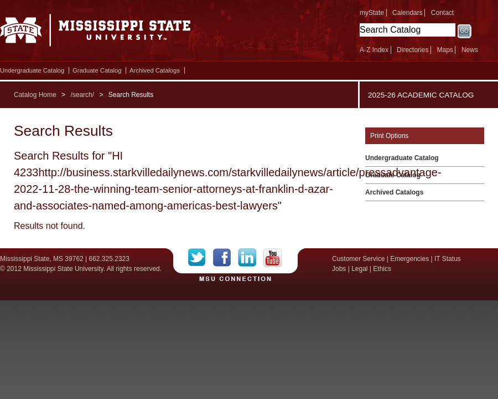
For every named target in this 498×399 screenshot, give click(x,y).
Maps (445, 50)
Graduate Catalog (96, 70)
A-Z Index (374, 50)
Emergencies (409, 259)
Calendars (407, 13)
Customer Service (358, 259)
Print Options (389, 136)
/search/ (82, 95)
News (469, 50)
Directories (412, 50)
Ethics (382, 269)
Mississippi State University (95, 33)
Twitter (200, 257)
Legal (359, 269)
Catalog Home (35, 95)
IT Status (447, 259)
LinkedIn (250, 257)
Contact (442, 13)
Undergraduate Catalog (32, 70)
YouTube (272, 257)
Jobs (339, 269)
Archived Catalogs (154, 70)
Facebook (225, 257)
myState (372, 13)
